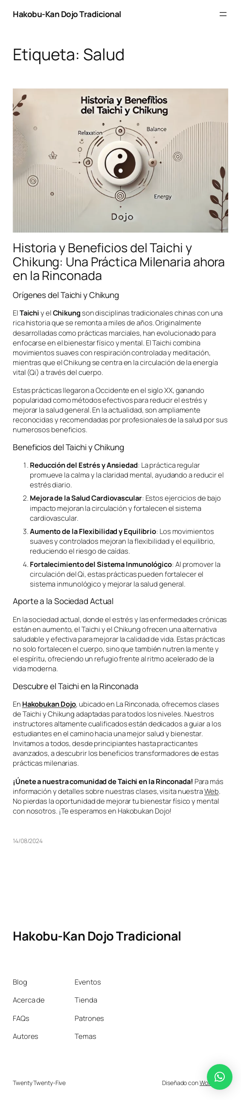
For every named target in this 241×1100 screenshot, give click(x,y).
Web (211, 791)
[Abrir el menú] (223, 14)
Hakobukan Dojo (49, 704)
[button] (219, 1077)
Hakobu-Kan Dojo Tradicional (67, 14)
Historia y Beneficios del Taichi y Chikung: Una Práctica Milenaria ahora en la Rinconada (119, 262)
